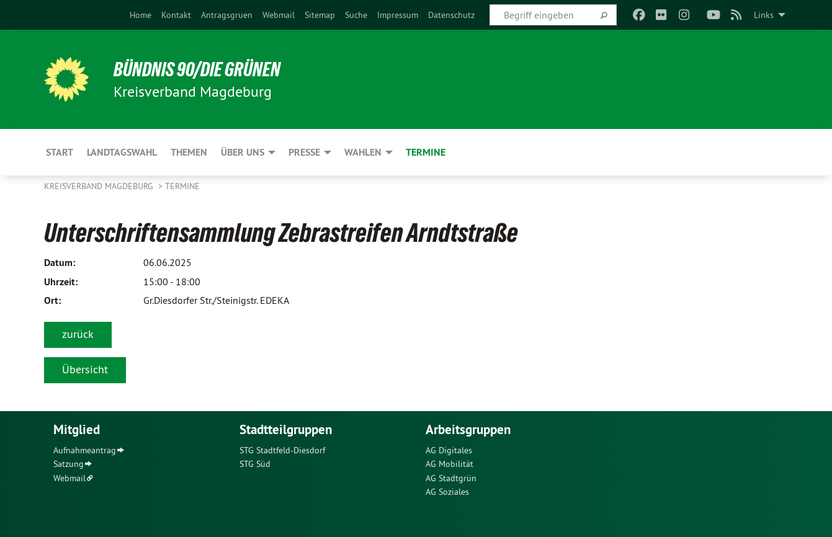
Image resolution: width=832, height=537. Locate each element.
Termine (182, 186)
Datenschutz (451, 14)
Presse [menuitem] (304, 152)
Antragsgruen (227, 14)
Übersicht (85, 369)
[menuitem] (140, 15)
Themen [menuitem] (189, 152)
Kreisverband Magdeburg (100, 186)
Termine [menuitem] (425, 152)
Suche (356, 14)
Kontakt (176, 14)
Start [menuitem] (59, 152)
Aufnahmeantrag (84, 450)
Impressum (397, 14)
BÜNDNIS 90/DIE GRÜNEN (197, 69)
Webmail (278, 14)
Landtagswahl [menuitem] (122, 152)
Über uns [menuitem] (242, 152)
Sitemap (320, 14)
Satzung (68, 463)
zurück (78, 334)
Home (140, 14)
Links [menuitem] (764, 14)
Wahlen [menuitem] (363, 152)
